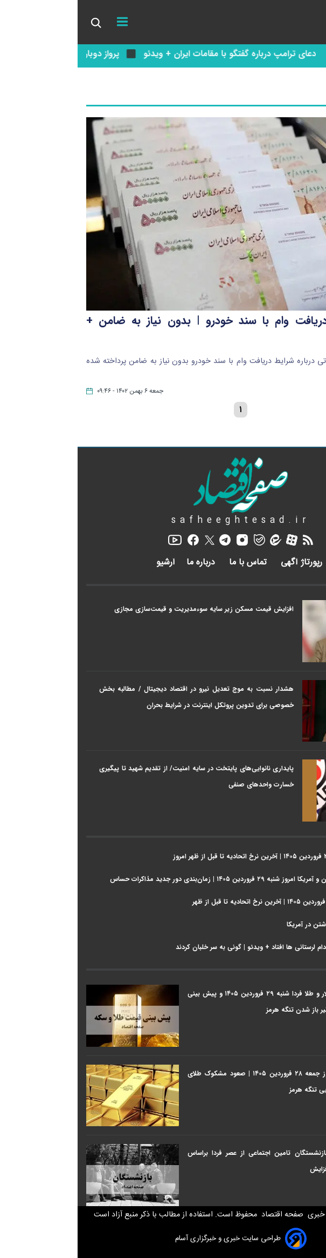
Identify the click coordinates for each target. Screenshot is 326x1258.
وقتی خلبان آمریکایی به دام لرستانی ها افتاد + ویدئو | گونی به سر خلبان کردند (207, 947)
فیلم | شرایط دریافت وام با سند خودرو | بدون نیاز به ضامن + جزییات (163, 331)
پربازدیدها (301, 969)
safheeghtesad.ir (163, 520)
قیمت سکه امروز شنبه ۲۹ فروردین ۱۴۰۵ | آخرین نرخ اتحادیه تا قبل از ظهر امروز (206, 856)
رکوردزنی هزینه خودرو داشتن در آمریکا (263, 924)
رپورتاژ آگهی (225, 562)
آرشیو (88, 562)
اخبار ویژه (301, 584)
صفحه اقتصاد (203, 1214)
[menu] (44, 22)
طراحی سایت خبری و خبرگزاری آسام (163, 1238)
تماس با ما (171, 562)
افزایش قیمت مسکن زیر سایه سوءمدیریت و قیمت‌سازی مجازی (126, 609)
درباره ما (124, 562)
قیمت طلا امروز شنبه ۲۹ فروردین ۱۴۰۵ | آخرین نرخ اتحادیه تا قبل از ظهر (216, 902)
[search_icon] (18, 22)
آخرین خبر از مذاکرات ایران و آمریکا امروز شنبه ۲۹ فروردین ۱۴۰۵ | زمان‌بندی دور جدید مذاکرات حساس (174, 879)
